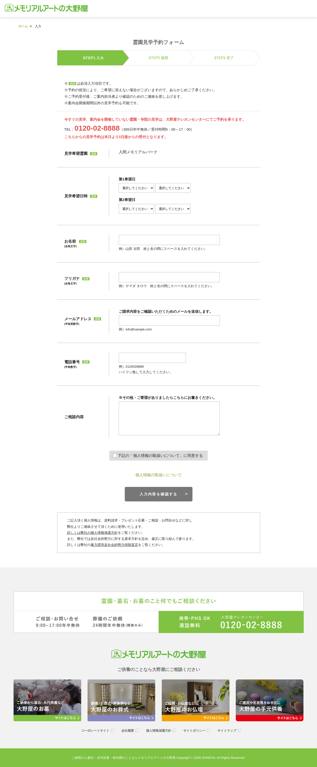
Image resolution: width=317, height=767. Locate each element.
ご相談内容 (74, 417)
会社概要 (127, 730)
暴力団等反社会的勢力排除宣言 (114, 545)
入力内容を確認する (158, 494)
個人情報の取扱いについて (158, 475)
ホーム (23, 26)
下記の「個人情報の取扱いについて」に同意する (160, 456)
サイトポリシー (194, 730)
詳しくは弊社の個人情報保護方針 (92, 533)
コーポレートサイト (95, 730)
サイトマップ (226, 730)
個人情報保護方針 (158, 730)
